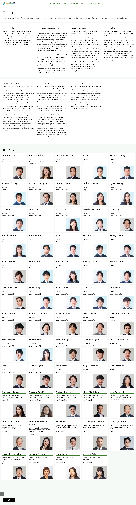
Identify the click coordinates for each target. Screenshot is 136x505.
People (64, 3)
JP (130, 3)
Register (97, 3)
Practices (58, 3)
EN (133, 3)
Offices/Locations (73, 3)
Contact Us (91, 3)
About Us (52, 3)
